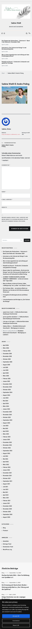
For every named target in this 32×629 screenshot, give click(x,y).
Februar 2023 (6, 436)
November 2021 (7, 475)
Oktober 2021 (7, 478)
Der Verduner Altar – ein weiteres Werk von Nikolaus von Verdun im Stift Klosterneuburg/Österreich (16, 290)
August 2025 (6, 364)
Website (4, 207)
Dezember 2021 (7, 473)
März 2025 (6, 375)
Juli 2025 (5, 367)
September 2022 (7, 450)
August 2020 (6, 517)
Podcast (5, 530)
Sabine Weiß (16, 23)
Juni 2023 (5, 425)
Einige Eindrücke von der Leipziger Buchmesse (14, 598)
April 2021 (6, 495)
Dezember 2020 (7, 506)
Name (4, 191)
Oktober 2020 (7, 511)
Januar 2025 (6, 381)
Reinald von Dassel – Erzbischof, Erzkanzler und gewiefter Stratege (15, 62)
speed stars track (8, 312)
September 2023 (7, 420)
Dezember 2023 (7, 411)
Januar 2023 (6, 439)
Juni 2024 (5, 398)
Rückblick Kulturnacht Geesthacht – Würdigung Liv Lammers (14, 332)
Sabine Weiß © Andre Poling (9, 144)
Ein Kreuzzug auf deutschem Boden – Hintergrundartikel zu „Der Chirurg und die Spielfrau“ (15, 587)
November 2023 (7, 414)
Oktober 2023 (7, 417)
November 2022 (7, 445)
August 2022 (6, 453)
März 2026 (6, 348)
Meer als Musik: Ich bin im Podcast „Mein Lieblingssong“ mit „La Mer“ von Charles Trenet (16, 284)
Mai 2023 (5, 428)
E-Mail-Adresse (7, 199)
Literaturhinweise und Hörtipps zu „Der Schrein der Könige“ (16, 300)
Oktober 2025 (7, 359)
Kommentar (6, 165)
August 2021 (6, 484)
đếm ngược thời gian (9, 321)
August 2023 (6, 423)
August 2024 (6, 395)
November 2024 (7, 387)
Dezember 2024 (7, 384)
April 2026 (6, 345)
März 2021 (6, 497)
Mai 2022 (5, 459)
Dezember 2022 (7, 442)
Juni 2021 (5, 489)
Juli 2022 (5, 456)
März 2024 (6, 406)
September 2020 (7, 514)
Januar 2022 (6, 470)
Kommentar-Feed (8, 546)
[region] (16, 614)
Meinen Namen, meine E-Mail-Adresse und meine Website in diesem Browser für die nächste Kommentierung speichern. (15, 219)
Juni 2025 (5, 370)
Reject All (16, 625)
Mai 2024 (5, 400)
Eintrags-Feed (7, 544)
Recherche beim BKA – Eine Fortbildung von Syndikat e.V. (15, 576)
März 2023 (6, 434)
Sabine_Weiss (6, 129)
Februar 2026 (6, 351)
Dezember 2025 (7, 353)
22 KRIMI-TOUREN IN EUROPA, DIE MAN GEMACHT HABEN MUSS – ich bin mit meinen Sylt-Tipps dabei (15, 278)
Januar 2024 (6, 409)
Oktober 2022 (7, 448)
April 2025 (6, 373)
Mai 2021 (5, 492)
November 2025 (7, 356)
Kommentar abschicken (19, 228)
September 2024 (7, 392)
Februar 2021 (6, 500)
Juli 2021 (5, 486)
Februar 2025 (6, 378)
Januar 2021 (6, 503)
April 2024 (6, 403)
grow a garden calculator (10, 316)
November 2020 (7, 509)
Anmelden (6, 541)
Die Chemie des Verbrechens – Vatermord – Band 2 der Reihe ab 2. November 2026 (16, 41)
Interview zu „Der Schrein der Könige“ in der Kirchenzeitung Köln (14, 48)
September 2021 (7, 481)
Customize (16, 620)
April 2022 (6, 461)
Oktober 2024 (7, 389)
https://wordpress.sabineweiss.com (11, 134)
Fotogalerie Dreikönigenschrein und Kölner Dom (15, 295)
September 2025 (7, 362)
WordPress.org (7, 549)
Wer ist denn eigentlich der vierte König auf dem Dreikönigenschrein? (15, 55)
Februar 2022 (6, 467)
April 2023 (6, 431)
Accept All (16, 616)
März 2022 (6, 464)
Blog (4, 527)
